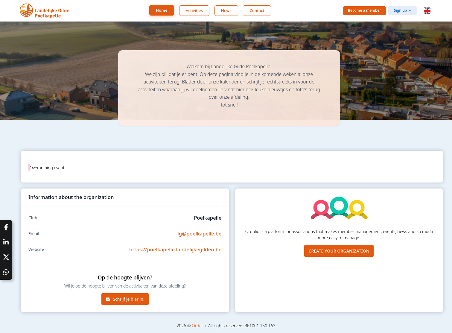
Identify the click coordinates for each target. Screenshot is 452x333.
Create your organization (338, 251)
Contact (256, 10)
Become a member (364, 10)
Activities (194, 10)
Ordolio (199, 326)
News (226, 10)
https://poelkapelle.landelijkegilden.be (175, 249)
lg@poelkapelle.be (199, 233)
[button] (427, 11)
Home (162, 10)
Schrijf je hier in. (125, 299)
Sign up (400, 10)
